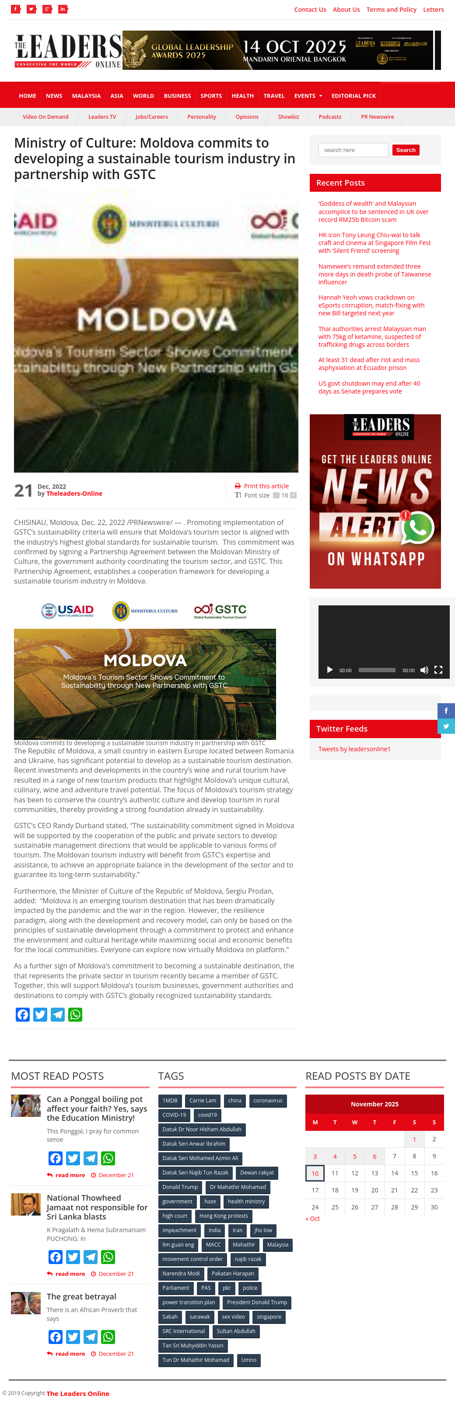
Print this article (262, 486)
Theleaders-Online (74, 493)
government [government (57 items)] (177, 1201)
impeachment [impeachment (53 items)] (179, 1230)
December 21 (112, 1175)
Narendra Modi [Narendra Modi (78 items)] (181, 1273)
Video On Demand (46, 117)
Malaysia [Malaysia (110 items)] (278, 1244)
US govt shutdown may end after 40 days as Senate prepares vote (369, 387)
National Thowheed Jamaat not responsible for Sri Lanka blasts (97, 1207)
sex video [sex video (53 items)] (233, 1316)
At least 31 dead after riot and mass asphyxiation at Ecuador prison (369, 364)
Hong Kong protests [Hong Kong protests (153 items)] (224, 1215)
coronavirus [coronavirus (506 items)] (268, 1100)
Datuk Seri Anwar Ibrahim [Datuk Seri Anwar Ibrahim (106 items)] (194, 1143)
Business (177, 96)
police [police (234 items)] (250, 1288)
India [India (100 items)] (215, 1230)
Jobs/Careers (152, 117)
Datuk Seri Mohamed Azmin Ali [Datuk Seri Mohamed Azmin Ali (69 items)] (200, 1158)
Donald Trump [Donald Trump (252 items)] (180, 1187)
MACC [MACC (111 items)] (213, 1244)
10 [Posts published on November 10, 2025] (315, 1173)
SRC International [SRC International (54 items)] (184, 1331)
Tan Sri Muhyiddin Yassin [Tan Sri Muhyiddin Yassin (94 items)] (193, 1345)
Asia (117, 96)
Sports (211, 96)
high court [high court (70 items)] (175, 1215)
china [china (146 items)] (235, 1100)
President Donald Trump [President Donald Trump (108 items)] (257, 1302)
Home (27, 96)
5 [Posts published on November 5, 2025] (355, 1156)
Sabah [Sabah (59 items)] (170, 1316)
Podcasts (330, 117)
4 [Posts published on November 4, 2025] (335, 1156)
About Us (346, 10)
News (54, 96)
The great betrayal (81, 1296)
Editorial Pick (354, 96)
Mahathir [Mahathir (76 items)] (244, 1244)
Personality (202, 117)
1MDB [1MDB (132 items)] (170, 1100)
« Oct (312, 1218)
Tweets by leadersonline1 (354, 749)
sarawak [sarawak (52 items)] (200, 1316)
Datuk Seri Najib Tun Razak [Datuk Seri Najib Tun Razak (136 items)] (195, 1172)
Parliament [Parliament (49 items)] (176, 1288)
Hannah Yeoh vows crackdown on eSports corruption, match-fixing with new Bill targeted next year (371, 305)
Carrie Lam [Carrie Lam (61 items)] (202, 1100)
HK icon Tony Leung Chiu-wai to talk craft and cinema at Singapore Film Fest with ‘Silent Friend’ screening (374, 243)
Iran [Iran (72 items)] (237, 1230)
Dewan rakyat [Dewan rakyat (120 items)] (257, 1172)
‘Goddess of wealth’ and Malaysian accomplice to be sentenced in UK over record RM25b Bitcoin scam (373, 211)
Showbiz (288, 117)
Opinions (247, 117)
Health (243, 96)
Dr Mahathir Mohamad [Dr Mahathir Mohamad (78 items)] (238, 1187)
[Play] (330, 670)
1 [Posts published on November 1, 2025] (414, 1139)
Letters (433, 10)
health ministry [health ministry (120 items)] (246, 1201)
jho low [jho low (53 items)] (263, 1230)
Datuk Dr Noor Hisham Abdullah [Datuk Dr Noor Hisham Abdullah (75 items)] (202, 1129)
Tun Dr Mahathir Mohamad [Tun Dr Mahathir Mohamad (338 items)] (196, 1360)
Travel (274, 96)
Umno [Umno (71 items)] (249, 1360)
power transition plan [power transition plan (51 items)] (189, 1302)
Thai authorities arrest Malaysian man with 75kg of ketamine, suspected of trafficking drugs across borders (372, 337)
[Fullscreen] (438, 670)
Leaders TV (102, 117)
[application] (384, 642)
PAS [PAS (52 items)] (205, 1288)
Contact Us (310, 10)
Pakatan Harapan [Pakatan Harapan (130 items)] (233, 1273)
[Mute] (424, 670)
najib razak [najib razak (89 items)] (248, 1259)
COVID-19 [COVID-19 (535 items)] (174, 1115)
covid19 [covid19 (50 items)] (207, 1115)
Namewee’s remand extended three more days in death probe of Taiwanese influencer (374, 274)
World (143, 96)
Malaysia (86, 96)
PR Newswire (377, 117)
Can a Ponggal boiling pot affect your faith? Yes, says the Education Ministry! (97, 1108)
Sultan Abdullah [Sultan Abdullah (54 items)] (236, 1331)
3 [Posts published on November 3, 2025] (315, 1156)
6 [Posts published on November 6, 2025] (375, 1156)
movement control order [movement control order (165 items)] (193, 1259)
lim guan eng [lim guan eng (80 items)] (178, 1244)
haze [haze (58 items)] (210, 1201)
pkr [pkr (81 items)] (227, 1288)
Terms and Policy (392, 10)
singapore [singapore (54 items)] (269, 1316)
